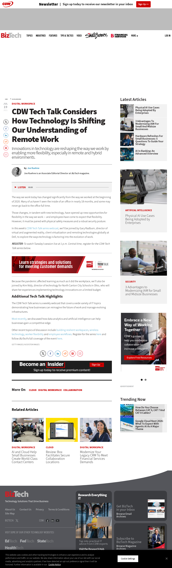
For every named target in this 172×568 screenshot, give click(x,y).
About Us (10, 510)
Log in (167, 35)
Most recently (19, 319)
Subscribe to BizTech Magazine (128, 541)
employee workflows (60, 334)
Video (79, 35)
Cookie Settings (128, 558)
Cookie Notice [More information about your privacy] (54, 564)
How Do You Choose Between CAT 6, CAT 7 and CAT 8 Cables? (150, 449)
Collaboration (72, 390)
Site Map (10, 514)
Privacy (40, 510)
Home (6, 99)
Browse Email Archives (124, 516)
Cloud (33, 390)
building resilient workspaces (72, 330)
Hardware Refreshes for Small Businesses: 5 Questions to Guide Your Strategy (149, 140)
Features (53, 35)
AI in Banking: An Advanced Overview (146, 152)
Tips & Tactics (66, 35)
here (98, 334)
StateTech (45, 541)
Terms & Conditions (59, 510)
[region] (86, 559)
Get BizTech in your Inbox (125, 509)
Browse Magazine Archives (126, 548)
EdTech (11, 541)
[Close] (166, 558)
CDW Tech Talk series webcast (42, 228)
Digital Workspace (16, 99)
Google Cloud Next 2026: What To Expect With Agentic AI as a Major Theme (149, 463)
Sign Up (142, 4)
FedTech (27, 541)
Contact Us (25, 510)
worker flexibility (34, 334)
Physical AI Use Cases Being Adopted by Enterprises (147, 110)
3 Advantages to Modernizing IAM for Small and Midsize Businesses (147, 125)
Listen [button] (22, 187)
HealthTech (14, 548)
